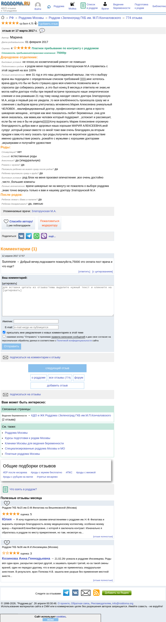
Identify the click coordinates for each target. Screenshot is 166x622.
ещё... (52, 236)
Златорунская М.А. (44, 211)
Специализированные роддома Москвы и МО (35, 448)
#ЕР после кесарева (15, 472)
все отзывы (60, 377)
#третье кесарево (47, 476)
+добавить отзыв (48, 23)
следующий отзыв (57, 368)
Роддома (59, 6)
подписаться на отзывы (22, 394)
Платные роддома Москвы (22, 453)
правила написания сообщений (68, 336)
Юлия (7, 519)
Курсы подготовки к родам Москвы (27, 438)
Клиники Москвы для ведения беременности (34, 443)
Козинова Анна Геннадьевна (26, 558)
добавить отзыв (57, 385)
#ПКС (69, 472)
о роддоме (38, 377)
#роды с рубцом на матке (18, 476)
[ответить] (84, 271)
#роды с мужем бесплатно (46, 472)
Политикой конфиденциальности (74, 340)
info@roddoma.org (122, 603)
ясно (50, 619)
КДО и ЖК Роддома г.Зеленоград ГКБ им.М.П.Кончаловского (71, 415)
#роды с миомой (86, 472)
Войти (38, 9)
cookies (61, 616)
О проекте (64, 603)
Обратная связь (80, 603)
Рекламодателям (101, 603)
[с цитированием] (102, 271)
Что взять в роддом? (20, 489)
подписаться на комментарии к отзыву (31, 357)
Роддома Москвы (16, 432)
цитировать (9, 283)
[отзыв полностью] (103, 536)
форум (78, 377)
